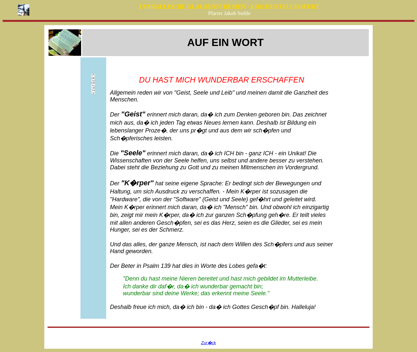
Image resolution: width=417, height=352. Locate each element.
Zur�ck (208, 342)
